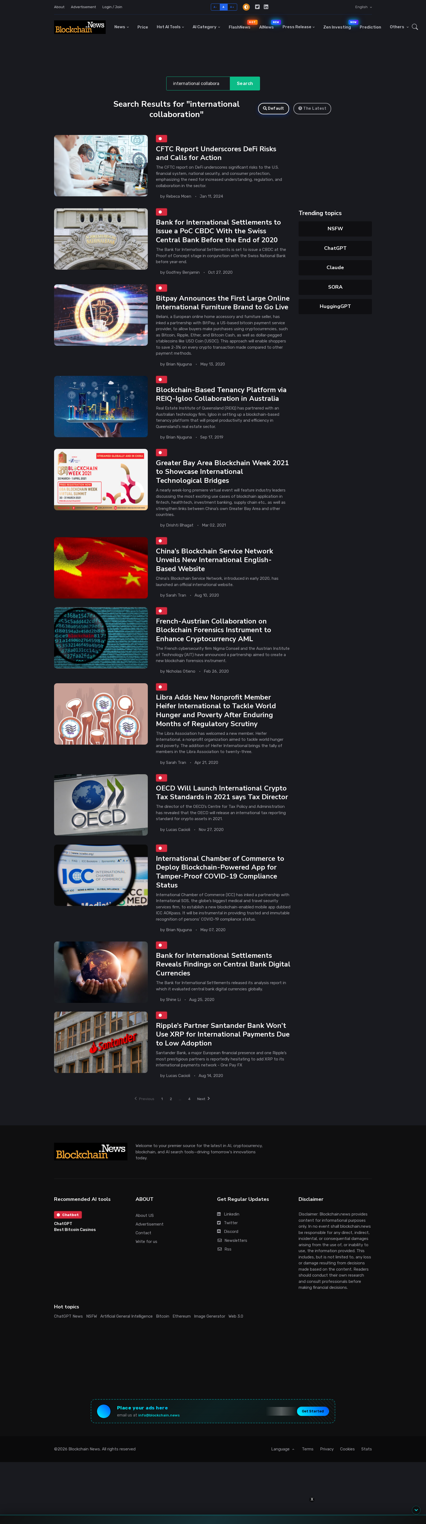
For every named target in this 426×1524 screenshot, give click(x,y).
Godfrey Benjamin (183, 274)
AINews (268, 25)
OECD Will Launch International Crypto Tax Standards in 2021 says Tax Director (223, 814)
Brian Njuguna (179, 375)
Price (142, 27)
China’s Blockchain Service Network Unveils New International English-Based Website (215, 574)
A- (215, 6)
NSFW (335, 228)
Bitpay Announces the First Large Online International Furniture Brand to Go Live (223, 309)
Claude (335, 267)
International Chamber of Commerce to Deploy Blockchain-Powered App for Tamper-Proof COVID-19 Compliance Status (222, 895)
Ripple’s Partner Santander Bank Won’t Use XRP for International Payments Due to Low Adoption (222, 1060)
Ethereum (182, 1342)
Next (207, 1124)
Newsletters (232, 1266)
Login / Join (112, 7)
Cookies (347, 1478)
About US (145, 1241)
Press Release (297, 26)
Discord (227, 1258)
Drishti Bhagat (179, 538)
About (59, 7)
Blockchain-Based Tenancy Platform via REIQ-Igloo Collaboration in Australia (223, 406)
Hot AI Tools (169, 26)
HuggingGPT (335, 306)
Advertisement (83, 7)
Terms (308, 1478)
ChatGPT (335, 248)
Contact (143, 1259)
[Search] (198, 84)
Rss (224, 1275)
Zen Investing (339, 25)
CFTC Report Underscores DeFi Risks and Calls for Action (217, 154)
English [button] (361, 7)
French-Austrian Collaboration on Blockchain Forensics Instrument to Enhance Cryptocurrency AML (215, 645)
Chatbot (68, 1241)
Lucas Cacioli (178, 855)
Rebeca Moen (178, 197)
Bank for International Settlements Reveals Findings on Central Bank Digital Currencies (215, 989)
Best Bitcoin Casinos (75, 1257)
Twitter (227, 1249)
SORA (335, 287)
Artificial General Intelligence (126, 1342)
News (119, 26)
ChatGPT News (68, 1342)
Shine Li (173, 1024)
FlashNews (242, 25)
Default (273, 108)
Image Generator (209, 1342)
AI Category (205, 26)
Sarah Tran (176, 609)
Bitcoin (162, 1342)
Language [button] (281, 1478)
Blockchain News (84, 1478)
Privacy (327, 1478)
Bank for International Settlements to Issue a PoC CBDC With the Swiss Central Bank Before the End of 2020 (220, 233)
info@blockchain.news (163, 1443)
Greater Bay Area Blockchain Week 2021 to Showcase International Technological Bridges (215, 485)
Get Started (308, 1439)
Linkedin (228, 1240)
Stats (366, 1478)
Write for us (146, 1268)
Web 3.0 (235, 1342)
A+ (232, 6)
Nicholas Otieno (180, 686)
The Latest (312, 108)
